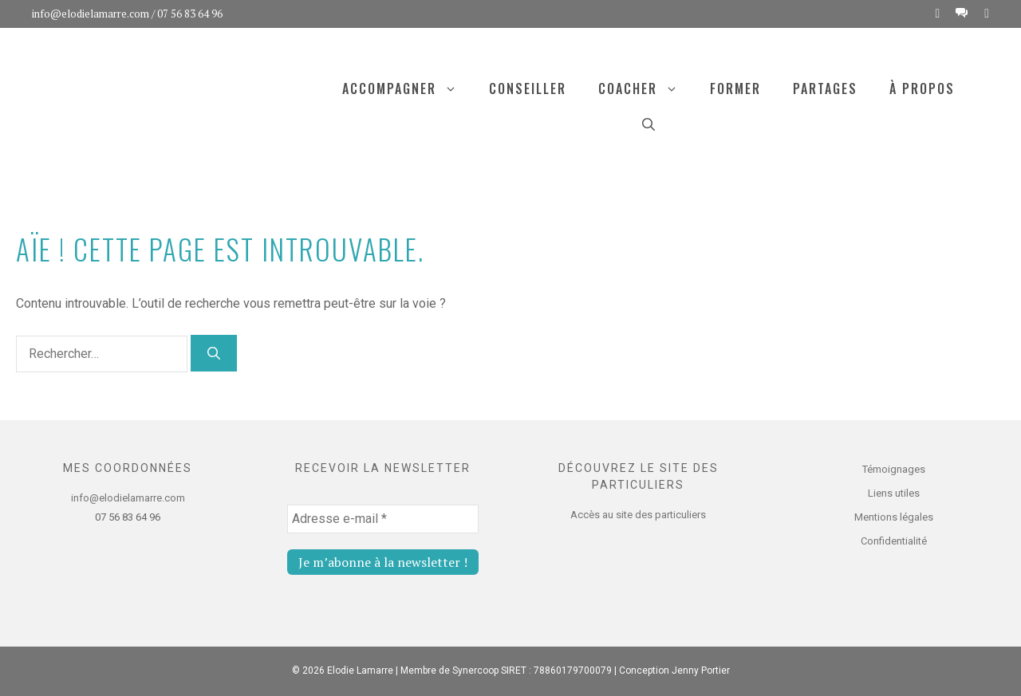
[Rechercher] (214, 353)
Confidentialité (894, 541)
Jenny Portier (701, 670)
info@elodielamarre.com (90, 13)
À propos (922, 88)
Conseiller (527, 88)
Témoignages (893, 469)
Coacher (646, 88)
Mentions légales (893, 517)
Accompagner (407, 88)
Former (735, 88)
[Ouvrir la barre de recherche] (648, 123)
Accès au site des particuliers (638, 515)
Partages (825, 88)
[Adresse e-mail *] (383, 519)
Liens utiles (894, 493)
